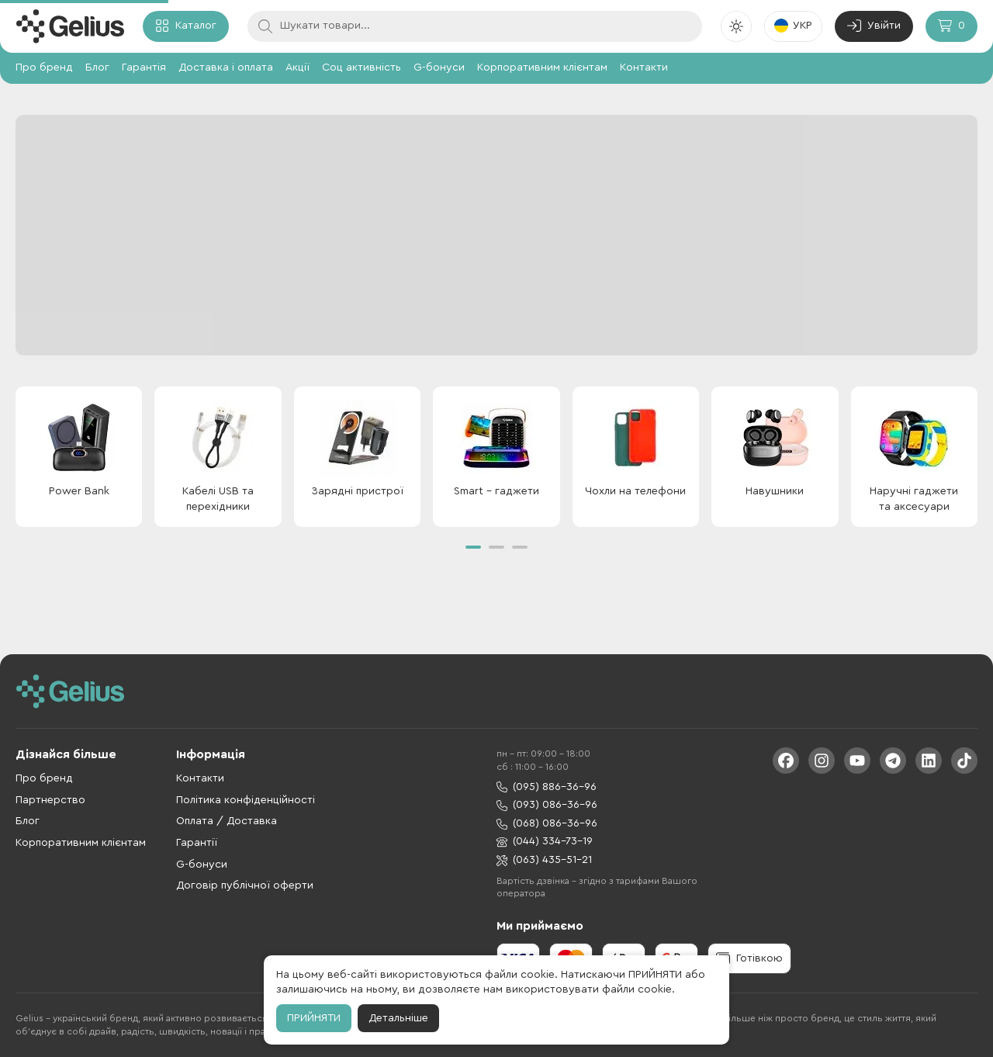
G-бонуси (439, 67)
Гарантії (196, 842)
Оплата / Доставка (226, 821)
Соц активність (361, 67)
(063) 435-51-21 (544, 860)
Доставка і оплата (225, 67)
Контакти (644, 67)
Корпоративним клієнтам (542, 67)
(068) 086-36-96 (546, 824)
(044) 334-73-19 (544, 841)
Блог (97, 67)
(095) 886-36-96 (546, 787)
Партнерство (50, 800)
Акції (297, 67)
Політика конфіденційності (245, 800)
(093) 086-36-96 (546, 805)
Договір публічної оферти (244, 885)
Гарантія (144, 67)
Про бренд (44, 67)
